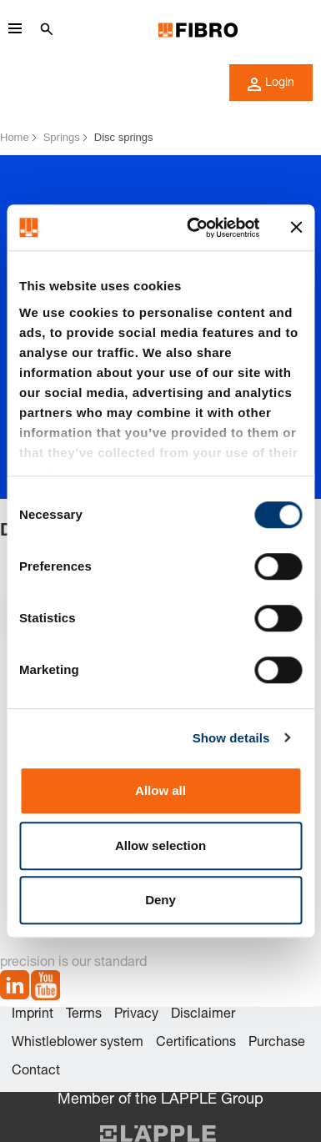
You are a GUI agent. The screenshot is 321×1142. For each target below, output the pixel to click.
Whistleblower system (77, 1043)
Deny (160, 900)
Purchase (276, 1043)
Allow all (160, 790)
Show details (231, 738)
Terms (84, 1015)
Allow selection (160, 845)
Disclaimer (203, 1015)
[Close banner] (296, 228)
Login (271, 84)
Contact (36, 1072)
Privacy (136, 1015)
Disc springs (123, 137)
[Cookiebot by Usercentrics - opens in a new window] (193, 228)
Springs (61, 137)
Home (14, 137)
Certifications (196, 1043)
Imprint (32, 1015)
